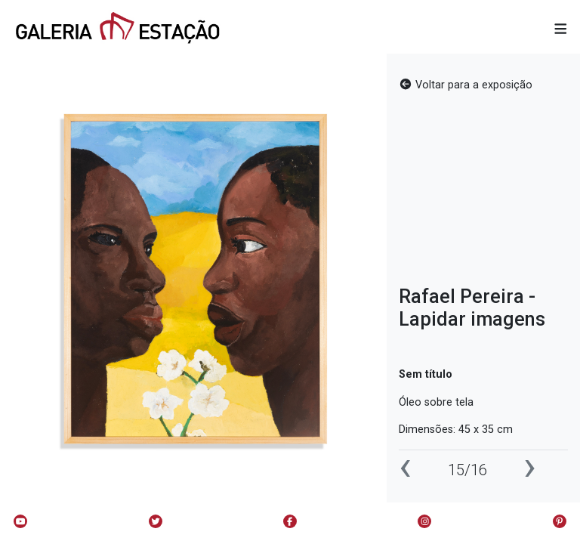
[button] (560, 29)
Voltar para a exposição (465, 85)
